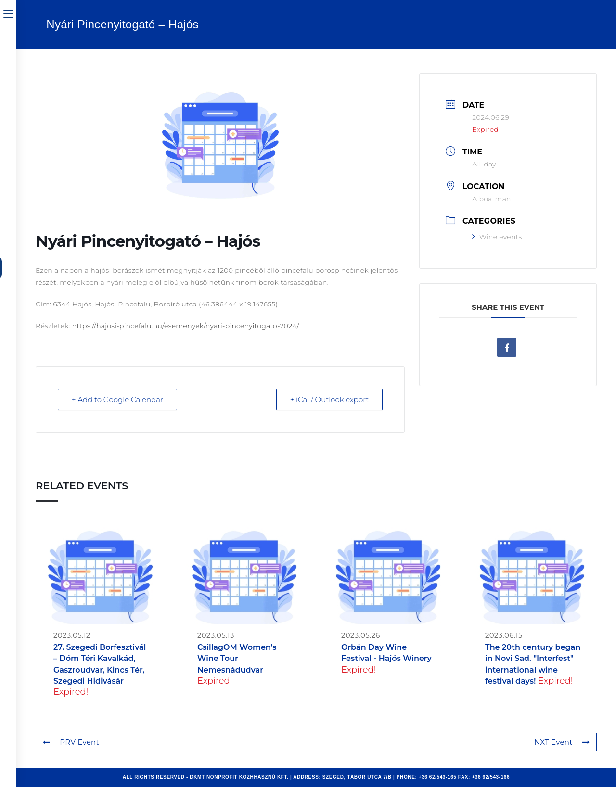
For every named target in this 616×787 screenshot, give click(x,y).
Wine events (497, 236)
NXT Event (562, 742)
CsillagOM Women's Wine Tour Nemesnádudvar (237, 658)
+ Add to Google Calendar (117, 399)
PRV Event (71, 742)
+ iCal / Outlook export (329, 399)
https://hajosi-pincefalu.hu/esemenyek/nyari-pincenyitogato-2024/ (185, 325)
